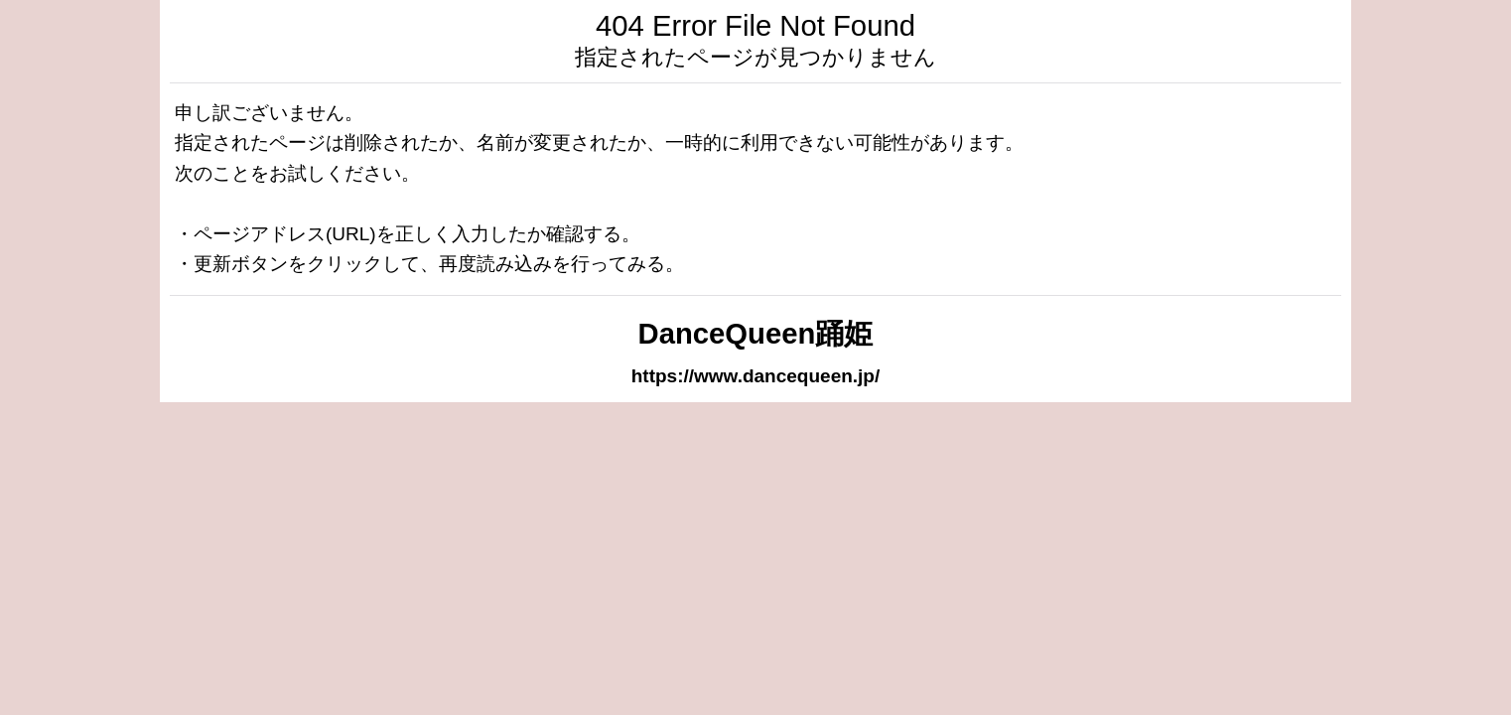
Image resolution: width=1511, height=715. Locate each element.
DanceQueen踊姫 (756, 334)
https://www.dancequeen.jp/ (756, 375)
